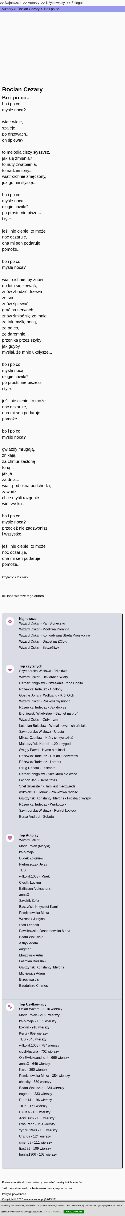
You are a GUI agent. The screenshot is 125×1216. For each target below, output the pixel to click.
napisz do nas (63, 1188)
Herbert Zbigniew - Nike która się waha (48, 774)
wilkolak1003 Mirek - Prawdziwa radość (48, 792)
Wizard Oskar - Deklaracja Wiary (43, 677)
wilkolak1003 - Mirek (34, 876)
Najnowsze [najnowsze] (13, 3)
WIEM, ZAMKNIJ (74, 1212)
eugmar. (25, 949)
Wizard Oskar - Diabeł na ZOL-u (43, 641)
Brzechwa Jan (29, 979)
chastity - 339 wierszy (35, 1082)
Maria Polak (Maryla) (34, 846)
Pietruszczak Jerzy (33, 864)
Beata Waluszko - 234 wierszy (41, 1088)
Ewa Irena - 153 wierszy (37, 1124)
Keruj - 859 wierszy (33, 1033)
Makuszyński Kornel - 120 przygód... (46, 744)
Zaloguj (77, 3)
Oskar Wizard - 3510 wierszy (40, 1009)
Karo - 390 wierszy (33, 1069)
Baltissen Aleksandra (35, 888)
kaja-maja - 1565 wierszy (37, 1021)
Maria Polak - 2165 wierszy (39, 1015)
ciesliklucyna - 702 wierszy (39, 1051)
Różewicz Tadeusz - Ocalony (40, 689)
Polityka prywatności (14, 1194)
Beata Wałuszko (31, 937)
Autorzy (7, 9)
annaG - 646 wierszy (34, 1063)
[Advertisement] (62, 43)
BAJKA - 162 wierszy (35, 1112)
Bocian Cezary (29, 9)
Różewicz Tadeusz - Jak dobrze (42, 707)
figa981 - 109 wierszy (35, 1148)
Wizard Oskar (29, 840)
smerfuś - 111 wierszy (35, 1142)
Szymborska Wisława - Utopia (41, 731)
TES (22, 870)
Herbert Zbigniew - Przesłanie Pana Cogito (51, 683)
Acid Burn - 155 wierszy (37, 1118)
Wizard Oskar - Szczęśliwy (39, 647)
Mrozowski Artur (31, 955)
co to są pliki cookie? (52, 1212)
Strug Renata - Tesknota (37, 768)
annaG (24, 894)
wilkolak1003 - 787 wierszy (39, 1045)
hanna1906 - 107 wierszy (38, 1154)
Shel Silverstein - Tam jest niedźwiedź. (47, 786)
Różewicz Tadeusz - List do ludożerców (48, 756)
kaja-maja (26, 852)
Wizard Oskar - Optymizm (38, 719)
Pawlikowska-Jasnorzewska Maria (44, 931)
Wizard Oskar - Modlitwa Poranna (44, 629)
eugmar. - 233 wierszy (35, 1094)
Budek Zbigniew (31, 858)
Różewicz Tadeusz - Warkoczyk (42, 804)
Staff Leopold (29, 925)
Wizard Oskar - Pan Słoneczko (42, 623)
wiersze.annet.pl (33, 1199)
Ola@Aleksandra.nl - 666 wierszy (44, 1057)
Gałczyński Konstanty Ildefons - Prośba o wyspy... (56, 798)
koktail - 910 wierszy (34, 1027)
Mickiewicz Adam (32, 973)
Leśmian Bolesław (32, 961)
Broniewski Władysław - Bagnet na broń (48, 713)
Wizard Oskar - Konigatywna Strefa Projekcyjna (54, 635)
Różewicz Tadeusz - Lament (40, 762)
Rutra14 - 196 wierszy (35, 1100)
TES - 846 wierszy (33, 1039)
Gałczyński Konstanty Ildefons (41, 967)
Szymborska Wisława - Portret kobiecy (48, 810)
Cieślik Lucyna (30, 882)
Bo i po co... (53, 9)
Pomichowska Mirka (34, 913)
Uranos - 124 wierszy (35, 1136)
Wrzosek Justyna (32, 919)
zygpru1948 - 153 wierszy (38, 1130)
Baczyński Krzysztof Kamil (39, 906)
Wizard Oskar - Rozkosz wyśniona (44, 701)
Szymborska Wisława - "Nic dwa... (44, 671)
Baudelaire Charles (33, 985)
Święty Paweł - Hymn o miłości (42, 750)
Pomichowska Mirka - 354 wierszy (44, 1075)
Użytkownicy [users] (55, 3)
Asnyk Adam (28, 943)
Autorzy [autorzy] (33, 3)
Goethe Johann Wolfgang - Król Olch (46, 695)
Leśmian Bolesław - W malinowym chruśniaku (53, 725)
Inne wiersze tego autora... (27, 596)
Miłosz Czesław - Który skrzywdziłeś (46, 737)
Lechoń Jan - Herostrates (38, 780)
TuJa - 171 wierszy (33, 1106)
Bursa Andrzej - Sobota (36, 816)
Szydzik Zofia (29, 900)
